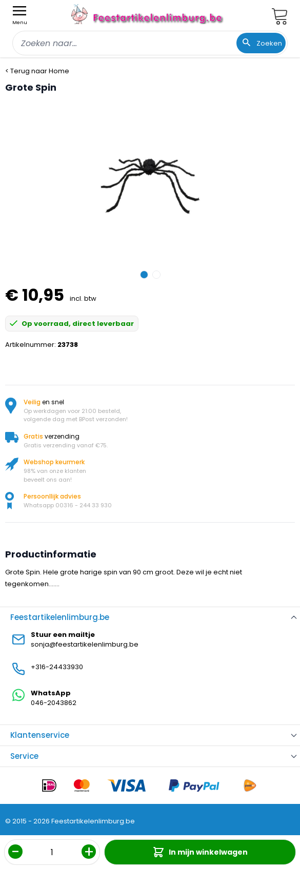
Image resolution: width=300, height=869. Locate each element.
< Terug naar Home (37, 71)
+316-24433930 (57, 667)
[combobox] (150, 43)
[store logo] (148, 14)
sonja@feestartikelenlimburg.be (84, 644)
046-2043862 (53, 703)
